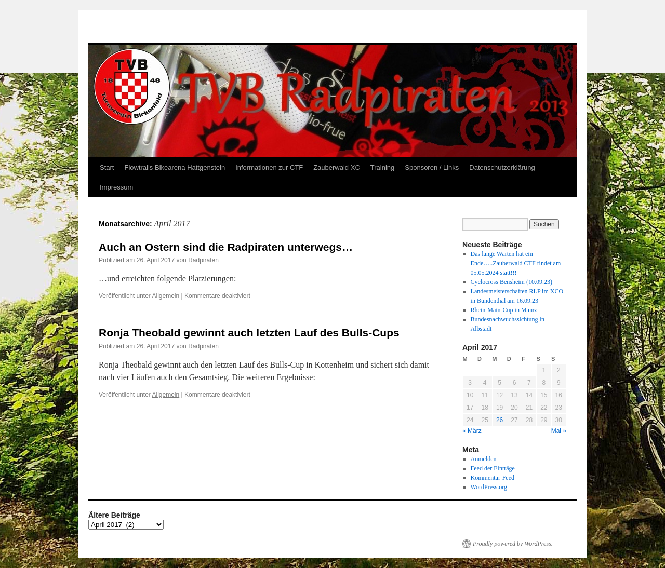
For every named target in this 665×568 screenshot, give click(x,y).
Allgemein (166, 296)
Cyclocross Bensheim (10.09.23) (511, 282)
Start (107, 167)
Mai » (558, 431)
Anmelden (484, 459)
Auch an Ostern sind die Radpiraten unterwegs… (226, 247)
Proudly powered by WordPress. (513, 543)
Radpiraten (203, 260)
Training (382, 167)
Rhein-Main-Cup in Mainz (504, 310)
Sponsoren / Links (432, 167)
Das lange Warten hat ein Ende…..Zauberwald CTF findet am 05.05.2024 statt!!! (516, 263)
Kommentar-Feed (492, 477)
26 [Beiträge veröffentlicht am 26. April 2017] (499, 420)
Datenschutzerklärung (502, 167)
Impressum (116, 187)
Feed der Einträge (493, 468)
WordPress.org (489, 487)
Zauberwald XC (336, 167)
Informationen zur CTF (269, 167)
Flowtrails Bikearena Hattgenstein (174, 167)
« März (472, 431)
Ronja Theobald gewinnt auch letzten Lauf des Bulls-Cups (249, 333)
